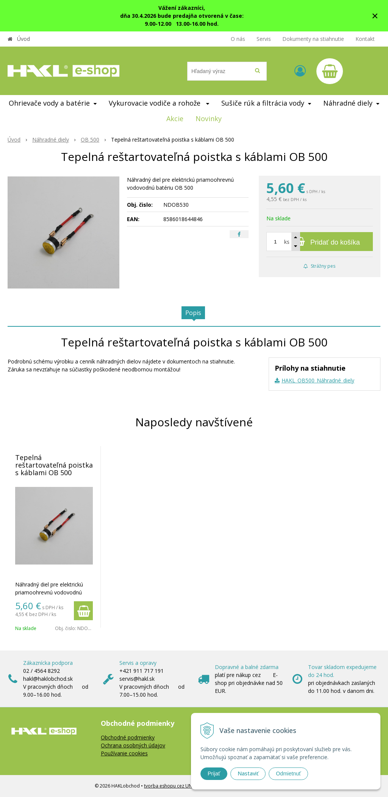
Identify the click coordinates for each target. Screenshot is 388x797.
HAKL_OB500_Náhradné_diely (318, 380)
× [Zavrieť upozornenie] (375, 15)
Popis (193, 313)
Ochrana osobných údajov (133, 745)
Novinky (209, 118)
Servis (264, 38)
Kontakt (365, 38)
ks (286, 241)
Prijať (214, 773)
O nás (238, 38)
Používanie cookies (124, 753)
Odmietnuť (288, 773)
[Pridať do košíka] (319, 241)
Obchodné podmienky (128, 737)
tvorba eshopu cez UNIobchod (177, 786)
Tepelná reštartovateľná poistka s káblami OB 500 (54, 465)
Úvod (23, 38)
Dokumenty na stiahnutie (313, 38)
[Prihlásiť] (300, 70)
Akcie (174, 118)
